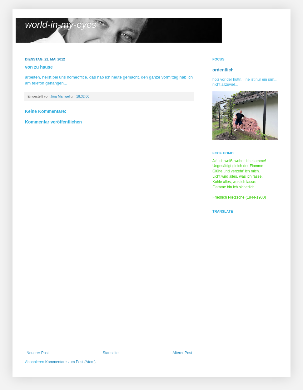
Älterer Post (182, 353)
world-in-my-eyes (60, 24)
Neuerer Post (38, 353)
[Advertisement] (109, 304)
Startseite (111, 353)
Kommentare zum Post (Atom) (70, 362)
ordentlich (223, 69)
